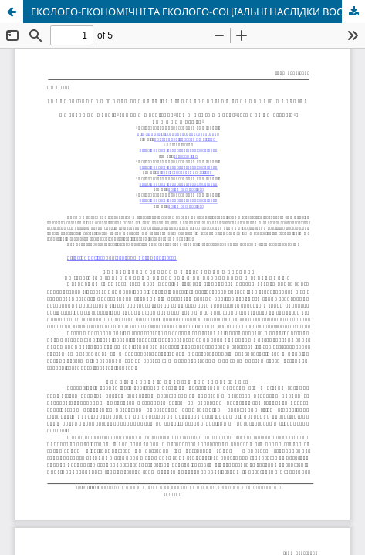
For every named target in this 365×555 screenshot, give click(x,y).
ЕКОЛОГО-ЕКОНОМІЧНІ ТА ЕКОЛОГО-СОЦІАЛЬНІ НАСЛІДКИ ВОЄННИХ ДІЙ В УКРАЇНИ (198, 11)
